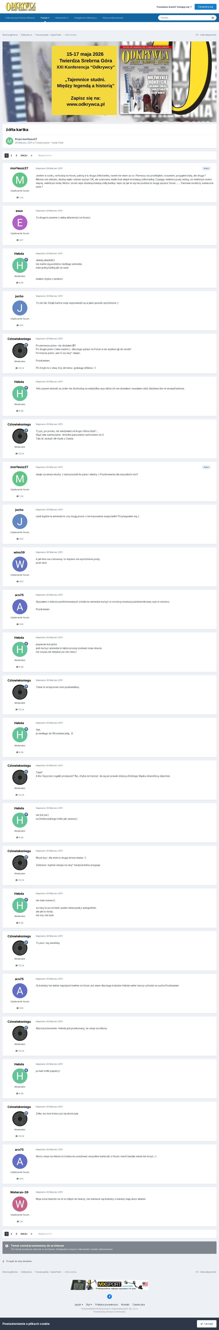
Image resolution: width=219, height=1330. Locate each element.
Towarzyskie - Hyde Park (49, 142)
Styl (89, 1304)
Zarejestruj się (205, 6)
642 (20, 325)
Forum (45, 19)
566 (20, 624)
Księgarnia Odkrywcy (85, 17)
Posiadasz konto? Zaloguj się (174, 7)
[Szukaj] (175, 17)
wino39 (19, 552)
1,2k (20, 197)
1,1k (20, 1221)
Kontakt (125, 1304)
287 (20, 240)
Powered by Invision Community (109, 1311)
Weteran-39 (19, 1192)
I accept (206, 1323)
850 (20, 581)
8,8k (20, 282)
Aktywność (61, 17)
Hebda (19, 253)
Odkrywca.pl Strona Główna (20, 17)
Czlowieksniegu (19, 339)
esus (19, 211)
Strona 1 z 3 (45, 155)
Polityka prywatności (106, 1304)
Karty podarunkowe (113, 17)
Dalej (24, 155)
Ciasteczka (139, 1304)
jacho (19, 296)
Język (78, 1304)
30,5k (20, 368)
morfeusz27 (29, 139)
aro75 (19, 595)
